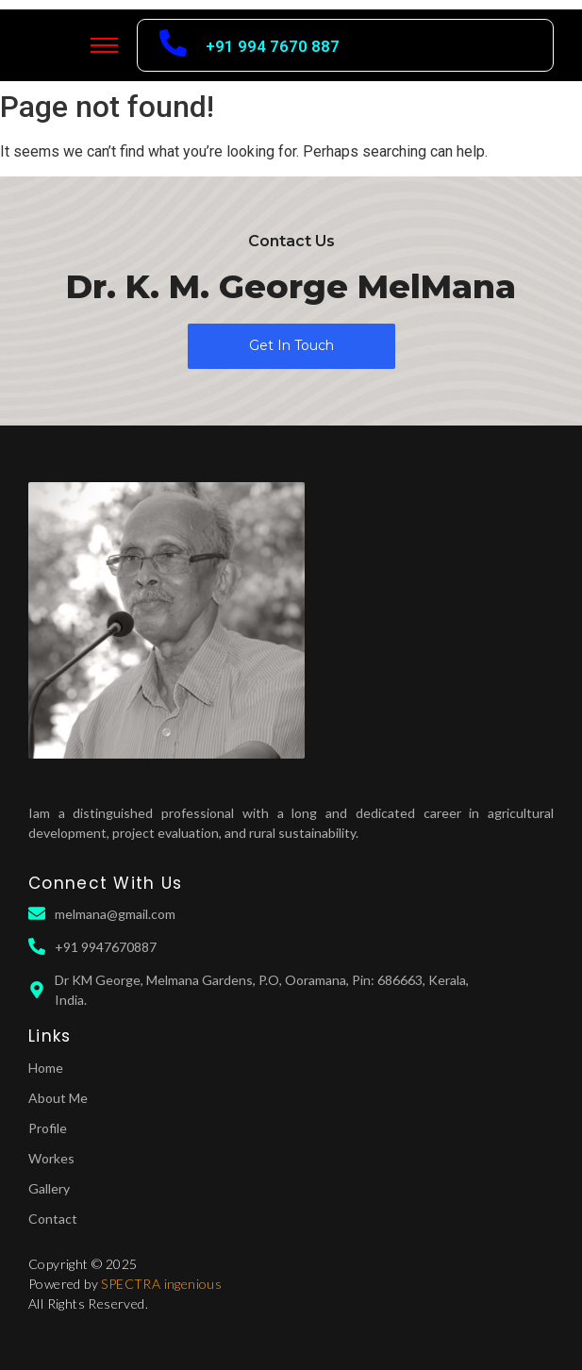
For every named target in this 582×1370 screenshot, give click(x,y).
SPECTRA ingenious (161, 1284)
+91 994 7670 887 (273, 46)
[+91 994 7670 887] (173, 45)
